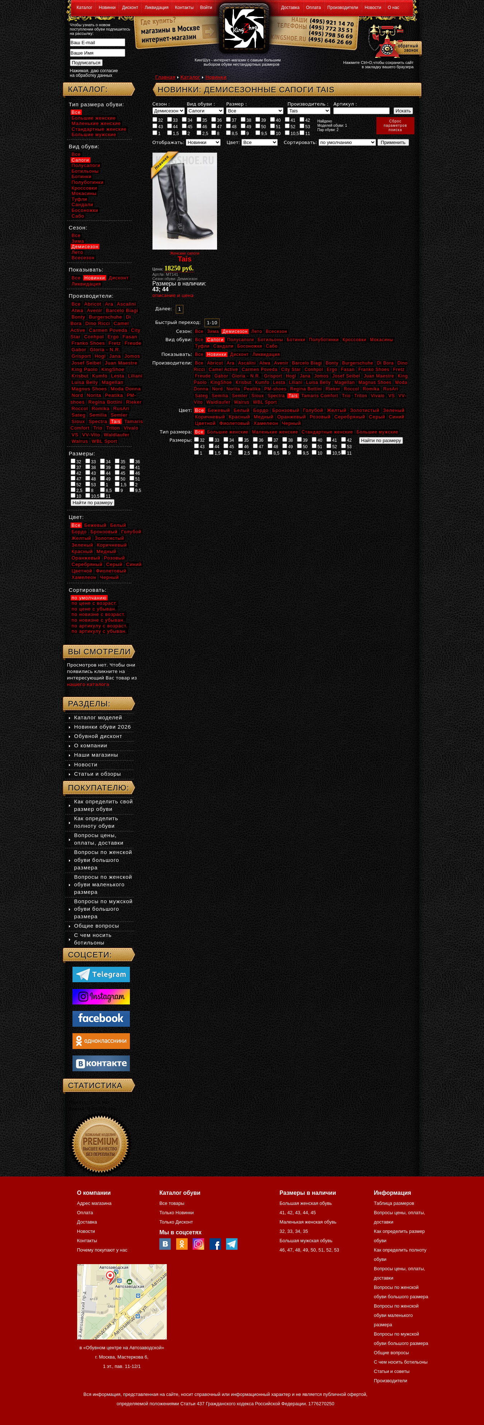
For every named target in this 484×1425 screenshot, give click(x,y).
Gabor (221, 376)
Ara (231, 363)
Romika (371, 388)
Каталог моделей (98, 717)
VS (391, 395)
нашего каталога (88, 684)
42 (305, 120)
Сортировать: (300, 142)
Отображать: (168, 142)
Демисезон (235, 331)
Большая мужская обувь (306, 1240)
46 (202, 126)
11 (305, 133)
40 (275, 120)
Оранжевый (291, 416)
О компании (91, 745)
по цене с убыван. (94, 609)
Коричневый (210, 416)
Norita (233, 388)
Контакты (184, 7)
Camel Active (223, 369)
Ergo (332, 369)
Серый (377, 416)
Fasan (347, 369)
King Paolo (85, 369)
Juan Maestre (379, 376)
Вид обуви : (201, 104)
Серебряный (349, 416)
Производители (342, 7)
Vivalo (378, 395)
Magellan (344, 382)
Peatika (252, 388)
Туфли (202, 346)
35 (202, 120)
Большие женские (227, 432)
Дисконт (130, 7)
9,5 (261, 133)
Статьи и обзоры (97, 774)
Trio (346, 395)
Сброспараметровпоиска (395, 125)
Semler (240, 395)
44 (172, 126)
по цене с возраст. (94, 603)
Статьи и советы (391, 1371)
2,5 (202, 133)
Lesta (279, 382)
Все (199, 331)
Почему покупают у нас (102, 1250)
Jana (305, 376)
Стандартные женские (327, 432)
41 (290, 120)
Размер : (236, 104)
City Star (291, 369)
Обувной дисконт (98, 736)
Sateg (201, 395)
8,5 (232, 133)
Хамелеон (266, 423)
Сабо (272, 346)
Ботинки (296, 339)
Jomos (321, 376)
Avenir (281, 363)
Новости (373, 7)
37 (231, 120)
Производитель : (307, 104)
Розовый (320, 416)
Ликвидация (157, 7)
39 (260, 120)
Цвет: (233, 142)
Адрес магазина (94, 1203)
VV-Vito (91, 434)
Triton (360, 395)
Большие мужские (377, 432)
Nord (217, 388)
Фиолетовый (235, 423)
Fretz (399, 369)
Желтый (337, 410)
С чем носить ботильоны (401, 1362)
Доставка (290, 7)
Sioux (258, 395)
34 (187, 120)
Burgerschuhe (357, 363)
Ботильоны (270, 339)
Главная (165, 77)
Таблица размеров (394, 1203)
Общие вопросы (96, 926)
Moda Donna (126, 388)
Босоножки (249, 346)
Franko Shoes (374, 369)
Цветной (205, 423)
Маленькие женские (275, 432)
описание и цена (173, 295)
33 (172, 120)
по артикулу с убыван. (99, 631)
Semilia (220, 395)
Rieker (333, 388)
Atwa (265, 363)
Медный (263, 416)
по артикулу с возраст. (100, 625)
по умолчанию (89, 597)
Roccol (351, 388)
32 (157, 120)
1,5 (173, 133)
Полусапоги (240, 339)
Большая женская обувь (305, 1203)
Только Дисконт (176, 1222)
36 (216, 120)
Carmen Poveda (260, 369)
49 (246, 126)
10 (275, 133)
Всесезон (276, 331)
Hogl (291, 376)
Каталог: (88, 89)
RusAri (390, 388)
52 (290, 126)
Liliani (295, 382)
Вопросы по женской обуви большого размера (103, 859)
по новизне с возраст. (99, 614)
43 (157, 126)
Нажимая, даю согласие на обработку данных (94, 73)
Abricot (215, 363)
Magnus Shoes (374, 382)
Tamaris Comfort (319, 395)
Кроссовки (354, 339)
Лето (256, 331)
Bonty (332, 363)
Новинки (107, 7)
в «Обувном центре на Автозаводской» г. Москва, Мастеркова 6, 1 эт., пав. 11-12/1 (122, 1357)
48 (231, 126)
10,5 (292, 133)
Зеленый (394, 410)
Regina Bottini (306, 388)
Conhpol (314, 369)
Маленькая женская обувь (308, 1222)
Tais (292, 395)
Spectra (276, 395)
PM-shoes (275, 388)
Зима (213, 331)
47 (216, 126)
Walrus (241, 402)
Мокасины (381, 339)
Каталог (85, 7)
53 (305, 126)
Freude (203, 376)
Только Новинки (176, 1212)
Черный (291, 423)
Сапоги (215, 339)
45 (187, 126)
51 (275, 126)
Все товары (171, 1203)
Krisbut (244, 382)
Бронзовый (286, 410)
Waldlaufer (218, 402)
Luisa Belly (318, 382)
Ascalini (247, 363)
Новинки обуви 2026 (102, 727)
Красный (239, 416)
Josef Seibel (346, 376)
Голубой (313, 410)
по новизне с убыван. (98, 620)
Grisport (273, 376)
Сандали (223, 346)
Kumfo (262, 382)
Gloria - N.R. (246, 376)
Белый (242, 410)
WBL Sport (265, 402)
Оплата (313, 7)
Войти (206, 7)
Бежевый (219, 410)
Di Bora (385, 363)
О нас (393, 7)
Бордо (261, 410)
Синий (396, 416)
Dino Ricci (97, 323)
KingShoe (221, 382)
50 (260, 126)
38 (246, 120)
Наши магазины (96, 755)
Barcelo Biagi (307, 363)
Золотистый (365, 410)
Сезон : (161, 104)
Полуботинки (324, 339)
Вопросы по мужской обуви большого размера (103, 908)
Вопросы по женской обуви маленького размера (103, 884)
